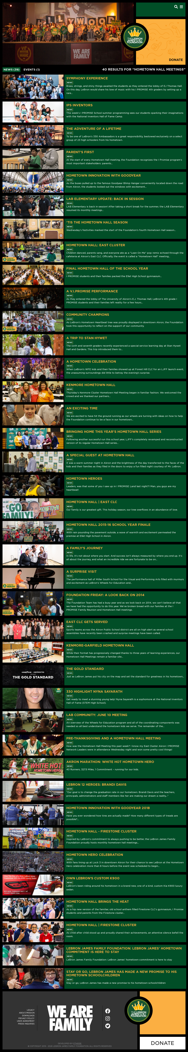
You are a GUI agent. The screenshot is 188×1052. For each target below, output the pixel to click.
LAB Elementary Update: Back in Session (105, 199)
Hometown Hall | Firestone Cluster (101, 925)
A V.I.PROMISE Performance (92, 291)
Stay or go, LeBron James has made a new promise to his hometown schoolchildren (121, 973)
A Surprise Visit (81, 571)
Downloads (28, 1016)
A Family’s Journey (84, 548)
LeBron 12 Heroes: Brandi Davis (96, 784)
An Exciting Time (82, 408)
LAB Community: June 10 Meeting (96, 715)
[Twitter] (107, 1025)
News (69, 83)
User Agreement (25, 1021)
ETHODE (77, 1044)
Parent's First (80, 152)
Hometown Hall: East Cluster (95, 245)
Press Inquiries (26, 1024)
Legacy (30, 1010)
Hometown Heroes (84, 478)
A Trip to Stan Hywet (86, 338)
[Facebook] (107, 1011)
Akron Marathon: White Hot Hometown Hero (110, 762)
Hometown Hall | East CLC (91, 502)
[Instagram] (107, 1018)
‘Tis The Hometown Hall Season (97, 222)
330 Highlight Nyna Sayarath (94, 691)
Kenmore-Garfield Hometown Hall (100, 645)
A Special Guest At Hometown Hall (100, 455)
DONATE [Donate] (162, 1043)
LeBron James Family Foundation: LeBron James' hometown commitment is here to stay (124, 950)
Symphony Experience (87, 78)
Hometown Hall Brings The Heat (97, 901)
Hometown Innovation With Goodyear (103, 175)
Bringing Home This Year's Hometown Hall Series (113, 432)
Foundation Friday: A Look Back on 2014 (105, 595)
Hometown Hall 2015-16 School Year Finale (108, 525)
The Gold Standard (85, 669)
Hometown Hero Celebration (94, 855)
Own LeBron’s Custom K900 (93, 878)
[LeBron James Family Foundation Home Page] (138, 1010)
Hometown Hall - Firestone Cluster (101, 831)
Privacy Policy (26, 1018)
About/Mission (26, 1013)
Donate (176, 60)
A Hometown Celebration (91, 361)
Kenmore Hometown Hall (90, 385)
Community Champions (87, 314)
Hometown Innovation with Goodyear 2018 (108, 808)
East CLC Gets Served (87, 622)
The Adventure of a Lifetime (93, 129)
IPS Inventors (79, 105)
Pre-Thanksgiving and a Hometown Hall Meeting (113, 738)
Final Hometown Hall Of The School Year (107, 268)
